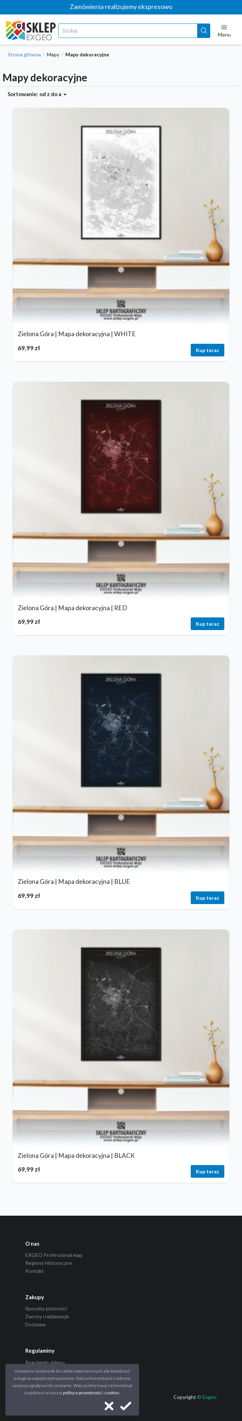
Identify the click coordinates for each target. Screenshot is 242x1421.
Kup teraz (207, 350)
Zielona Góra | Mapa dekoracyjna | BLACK (76, 1155)
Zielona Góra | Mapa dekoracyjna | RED (72, 608)
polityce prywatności (82, 1392)
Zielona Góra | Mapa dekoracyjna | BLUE (74, 881)
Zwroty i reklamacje (47, 1316)
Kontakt (34, 1271)
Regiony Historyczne (48, 1263)
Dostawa (35, 1324)
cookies (112, 1392)
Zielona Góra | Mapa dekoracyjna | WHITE (77, 334)
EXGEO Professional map (53, 1255)
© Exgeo (207, 1397)
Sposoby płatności (46, 1308)
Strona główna (24, 54)
